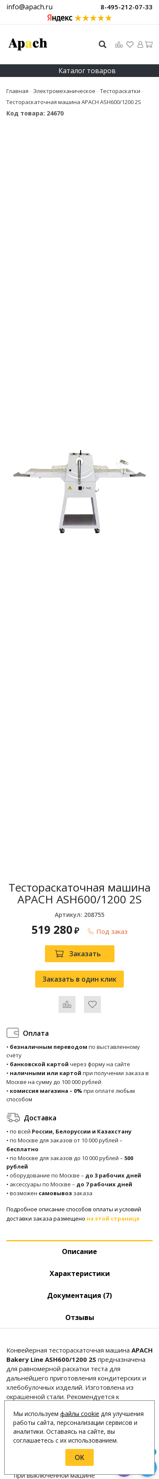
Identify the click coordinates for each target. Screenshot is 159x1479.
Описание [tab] (79, 1251)
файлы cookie (79, 1414)
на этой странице (112, 1218)
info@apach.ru (29, 6)
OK (79, 1457)
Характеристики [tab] (80, 1273)
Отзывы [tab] (79, 1317)
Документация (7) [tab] (79, 1295)
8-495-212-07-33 (126, 7)
